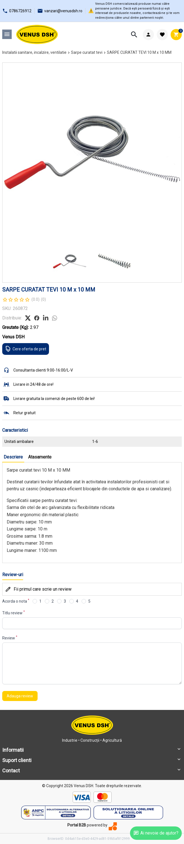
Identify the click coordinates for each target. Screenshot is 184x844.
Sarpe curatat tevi (86, 52)
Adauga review (20, 696)
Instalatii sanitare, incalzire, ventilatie (34, 52)
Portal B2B (76, 825)
